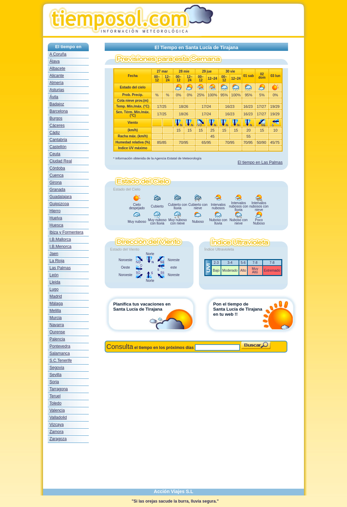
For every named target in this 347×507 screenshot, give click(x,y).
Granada (57, 189)
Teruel (55, 396)
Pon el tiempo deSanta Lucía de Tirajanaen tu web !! (237, 309)
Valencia (57, 410)
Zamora (56, 431)
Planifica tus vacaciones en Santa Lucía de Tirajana (141, 306)
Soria (54, 381)
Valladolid (58, 417)
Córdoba (57, 168)
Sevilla (55, 374)
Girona (55, 182)
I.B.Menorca (60, 246)
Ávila (53, 97)
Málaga (56, 303)
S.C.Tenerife (60, 360)
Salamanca (59, 353)
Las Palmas (60, 268)
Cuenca (56, 175)
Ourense (57, 332)
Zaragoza (58, 438)
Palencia (57, 339)
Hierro (55, 211)
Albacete (57, 68)
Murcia (55, 317)
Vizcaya (56, 424)
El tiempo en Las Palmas (260, 162)
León (54, 275)
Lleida (54, 282)
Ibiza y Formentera (66, 232)
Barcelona (58, 111)
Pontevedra (59, 346)
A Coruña (57, 54)
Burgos (55, 118)
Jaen (53, 253)
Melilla (55, 310)
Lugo (54, 289)
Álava (54, 61)
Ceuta (54, 154)
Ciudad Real (60, 161)
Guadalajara (60, 196)
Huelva (55, 218)
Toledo (55, 403)
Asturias (56, 89)
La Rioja (56, 260)
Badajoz (56, 104)
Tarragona (58, 389)
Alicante (56, 75)
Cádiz (54, 132)
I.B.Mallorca (60, 239)
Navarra (56, 325)
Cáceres (57, 125)
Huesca (56, 225)
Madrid (55, 296)
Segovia (56, 367)
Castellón (57, 146)
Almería (56, 82)
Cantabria (58, 139)
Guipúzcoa (59, 203)
